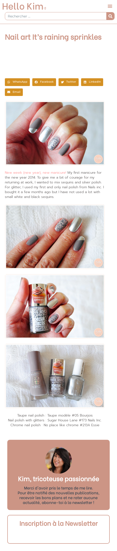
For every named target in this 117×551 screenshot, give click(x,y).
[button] (110, 6)
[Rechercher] (110, 16)
